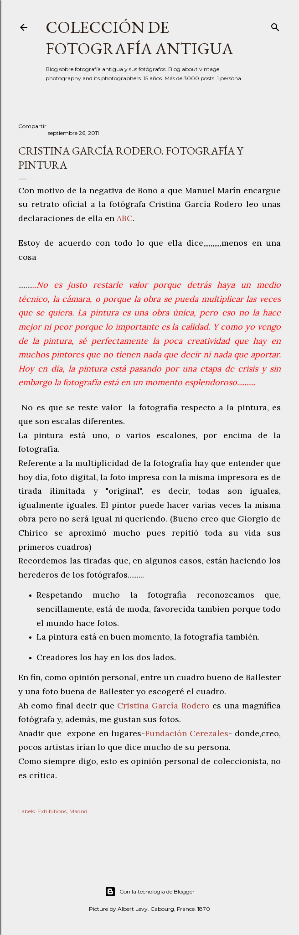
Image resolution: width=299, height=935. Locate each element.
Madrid (78, 811)
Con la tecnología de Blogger (150, 891)
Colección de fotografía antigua (139, 37)
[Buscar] (275, 25)
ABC (125, 218)
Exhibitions (52, 811)
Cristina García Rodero (163, 705)
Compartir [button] (32, 126)
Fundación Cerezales (186, 733)
